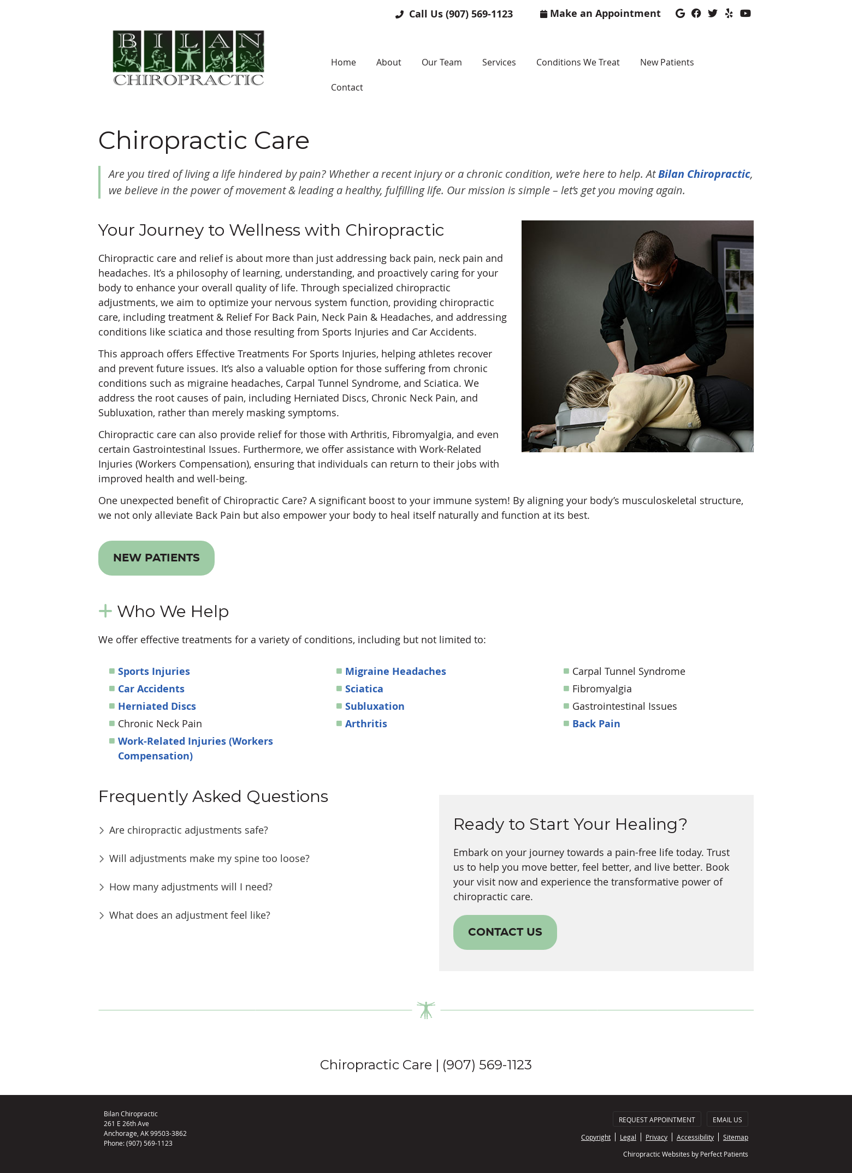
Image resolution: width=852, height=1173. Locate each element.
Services (499, 62)
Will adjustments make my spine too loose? (209, 858)
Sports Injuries (154, 671)
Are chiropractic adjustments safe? (188, 829)
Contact (347, 87)
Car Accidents (151, 689)
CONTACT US (505, 932)
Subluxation (375, 706)
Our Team (442, 62)
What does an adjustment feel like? (189, 914)
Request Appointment (657, 1119)
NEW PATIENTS (156, 558)
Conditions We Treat (578, 62)
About (388, 62)
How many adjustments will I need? (191, 886)
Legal (628, 1137)
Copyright (596, 1137)
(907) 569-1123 (479, 14)
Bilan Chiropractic (704, 173)
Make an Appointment (600, 13)
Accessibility (695, 1137)
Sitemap (735, 1137)
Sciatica (364, 689)
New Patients (667, 62)
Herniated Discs (157, 706)
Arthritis (366, 724)
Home (343, 62)
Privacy (656, 1137)
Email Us (727, 1119)
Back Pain (596, 724)
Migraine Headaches (395, 671)
